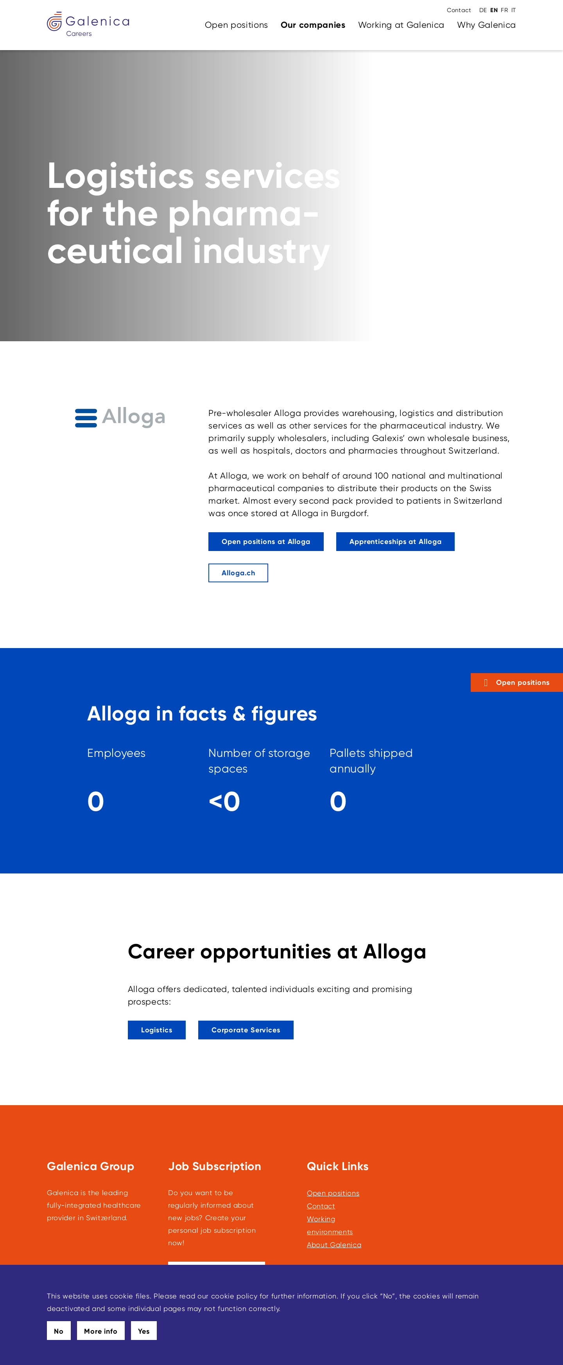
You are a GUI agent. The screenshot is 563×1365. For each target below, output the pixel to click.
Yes (144, 1331)
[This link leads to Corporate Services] (246, 1030)
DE (483, 10)
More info (101, 1331)
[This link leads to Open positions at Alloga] (266, 541)
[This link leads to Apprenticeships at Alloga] (395, 541)
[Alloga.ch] (238, 573)
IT (513, 10)
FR (504, 10)
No (59, 1331)
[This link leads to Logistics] (157, 1030)
